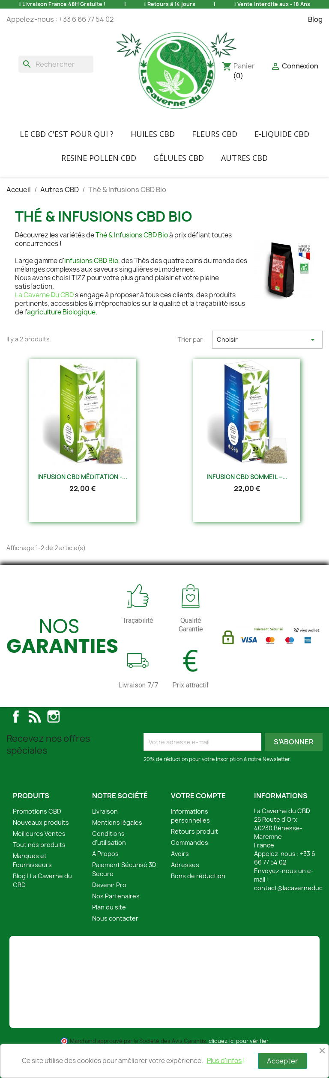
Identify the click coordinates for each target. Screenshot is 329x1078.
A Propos (105, 854)
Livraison (105, 811)
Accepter (282, 1061)
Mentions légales (117, 822)
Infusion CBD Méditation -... (82, 477)
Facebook (15, 716)
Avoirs (180, 854)
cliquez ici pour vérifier (238, 1041)
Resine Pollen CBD (98, 158)
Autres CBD (244, 158)
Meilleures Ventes (39, 833)
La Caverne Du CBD (44, 294)
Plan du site (109, 907)
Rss (34, 716)
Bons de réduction (198, 876)
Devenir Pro (109, 885)
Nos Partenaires (116, 896)
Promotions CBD (37, 811)
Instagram (53, 716)
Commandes (189, 842)
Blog (315, 19)
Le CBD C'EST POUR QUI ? (67, 134)
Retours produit (194, 831)
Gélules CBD (178, 158)
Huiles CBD (153, 134)
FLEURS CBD (214, 134)
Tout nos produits (39, 845)
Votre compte (198, 795)
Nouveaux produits (41, 822)
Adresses (185, 865)
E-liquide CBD (281, 134)
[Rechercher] (55, 64)
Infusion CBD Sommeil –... (246, 477)
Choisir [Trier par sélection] (267, 340)
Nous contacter (115, 918)
